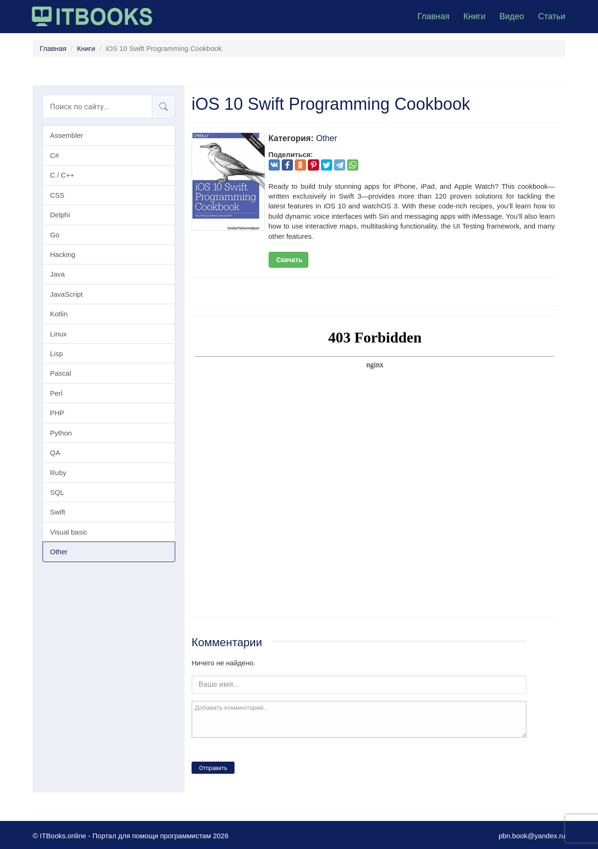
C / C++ (62, 175)
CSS (57, 195)
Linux (58, 334)
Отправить (213, 768)
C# (54, 155)
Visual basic (68, 532)
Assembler (66, 135)
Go (54, 235)
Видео (511, 16)
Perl (56, 393)
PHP (57, 413)
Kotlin (59, 314)
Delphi (60, 215)
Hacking (62, 254)
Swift (57, 512)
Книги (474, 16)
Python (61, 433)
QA (55, 453)
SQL (57, 492)
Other (59, 552)
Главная (433, 16)
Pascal (60, 373)
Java (57, 274)
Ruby (58, 473)
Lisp (56, 353)
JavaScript (66, 294)
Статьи (551, 16)
